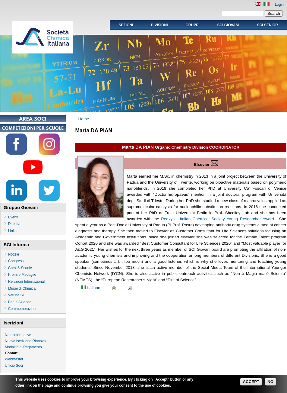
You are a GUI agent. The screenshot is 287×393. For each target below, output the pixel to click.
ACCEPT (251, 382)
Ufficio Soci (14, 365)
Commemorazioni (22, 309)
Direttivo (14, 224)
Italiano (90, 287)
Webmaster (14, 359)
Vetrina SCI (17, 295)
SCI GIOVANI (228, 25)
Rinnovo (39, 341)
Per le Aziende (19, 302)
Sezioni (125, 25)
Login (279, 4)
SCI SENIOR (267, 25)
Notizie (13, 254)
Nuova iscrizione (18, 341)
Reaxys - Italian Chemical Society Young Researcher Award (217, 219)
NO (270, 382)
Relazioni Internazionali (27, 281)
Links (12, 231)
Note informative (18, 335)
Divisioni (159, 25)
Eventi (13, 217)
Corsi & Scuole (20, 268)
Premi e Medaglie (22, 274)
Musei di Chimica (22, 288)
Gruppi (193, 25)
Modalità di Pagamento (23, 347)
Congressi (16, 261)
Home (83, 119)
